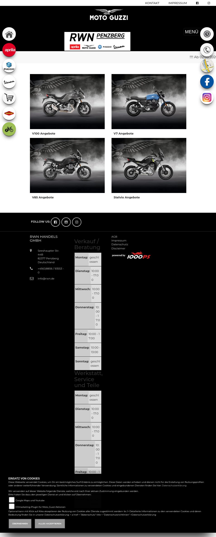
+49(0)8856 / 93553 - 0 (51, 270)
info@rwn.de (46, 278)
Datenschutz (120, 244)
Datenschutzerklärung (174, 485)
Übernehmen (20, 523)
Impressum (177, 3)
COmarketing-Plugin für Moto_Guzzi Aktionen (40, 507)
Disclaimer (118, 248)
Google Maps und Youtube (29, 500)
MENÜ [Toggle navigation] (198, 31)
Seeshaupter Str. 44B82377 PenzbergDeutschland (48, 256)
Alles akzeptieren (49, 523)
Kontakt (152, 3)
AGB (114, 236)
